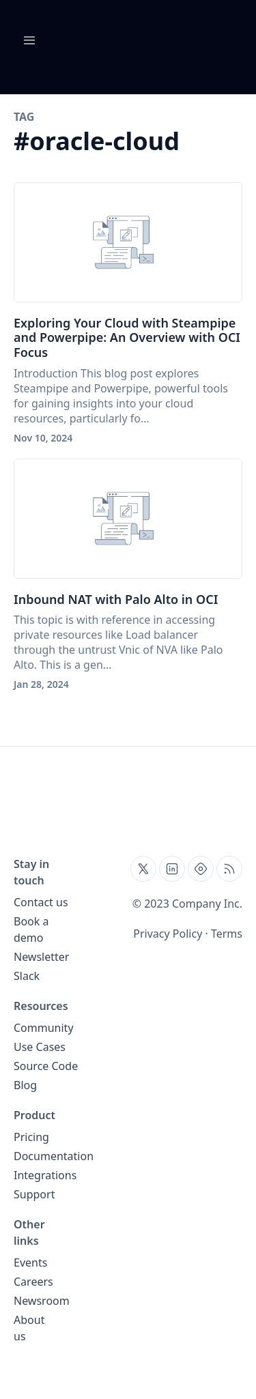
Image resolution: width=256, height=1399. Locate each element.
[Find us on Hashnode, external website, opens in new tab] (201, 869)
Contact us (41, 902)
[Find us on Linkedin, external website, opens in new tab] (172, 869)
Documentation (54, 1156)
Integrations (45, 1175)
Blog (25, 1085)
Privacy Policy (167, 933)
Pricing (31, 1136)
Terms (226, 933)
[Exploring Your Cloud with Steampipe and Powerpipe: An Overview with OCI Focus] (128, 242)
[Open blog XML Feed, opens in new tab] (229, 869)
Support (34, 1194)
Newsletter (41, 956)
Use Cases (40, 1046)
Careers (33, 1281)
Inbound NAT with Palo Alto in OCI (116, 599)
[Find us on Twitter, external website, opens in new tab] (143, 869)
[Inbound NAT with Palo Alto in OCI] (128, 519)
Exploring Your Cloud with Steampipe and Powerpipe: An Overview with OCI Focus (127, 337)
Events (30, 1262)
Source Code (46, 1065)
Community (44, 1027)
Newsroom (42, 1300)
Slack (27, 975)
